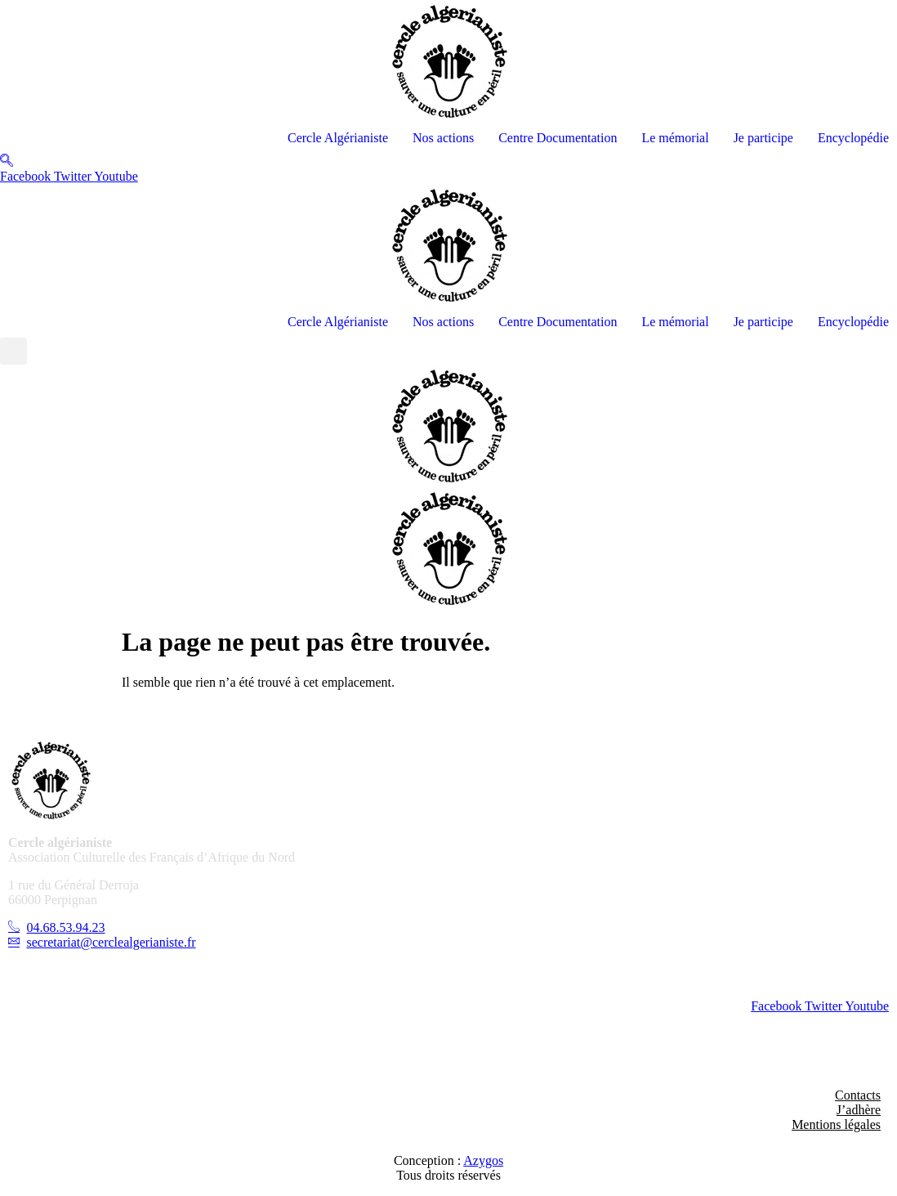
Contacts (858, 1095)
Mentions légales (836, 1124)
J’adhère (859, 1110)
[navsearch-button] (6, 161)
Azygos (483, 1160)
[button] (13, 351)
